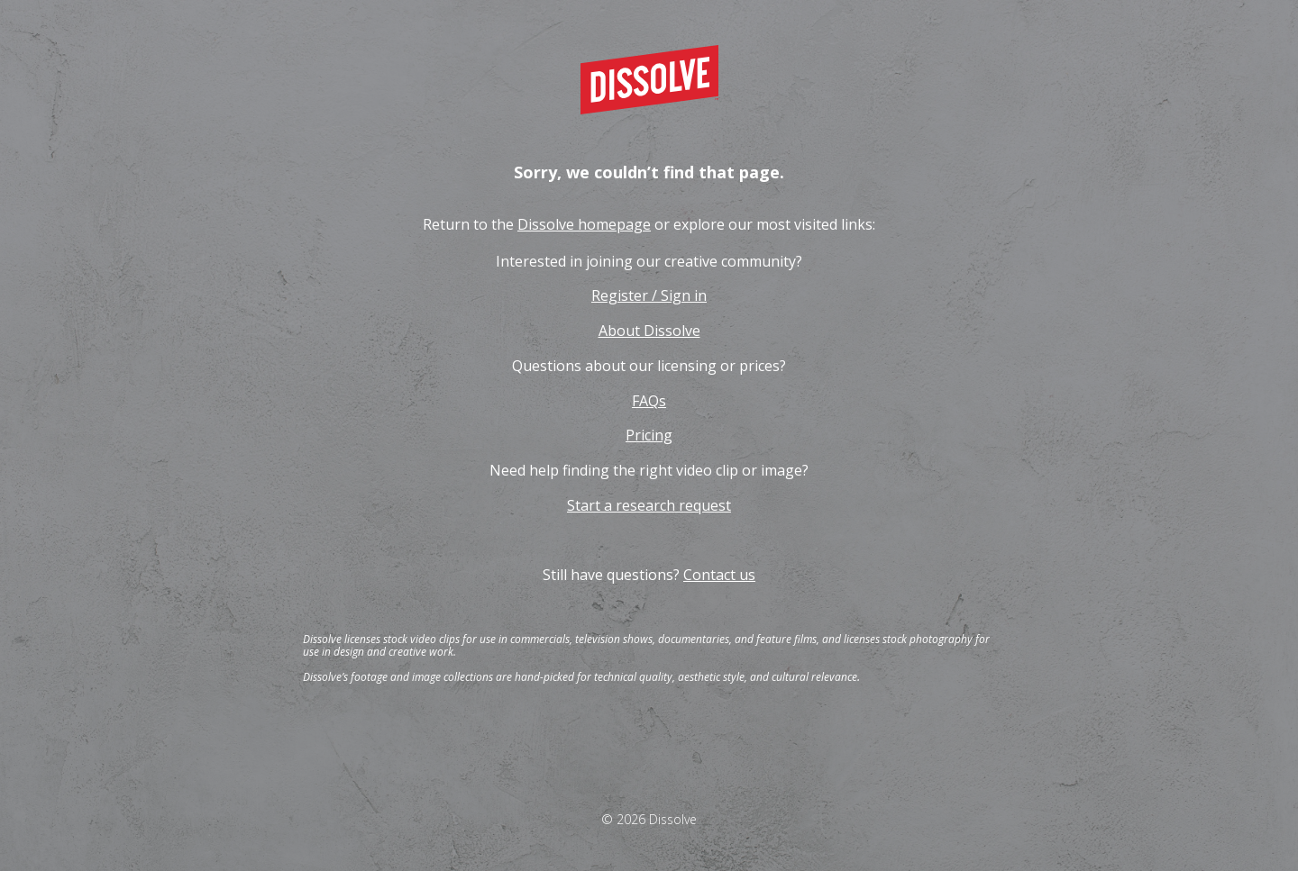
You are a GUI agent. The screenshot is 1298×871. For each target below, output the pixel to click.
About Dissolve (649, 330)
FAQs (649, 401)
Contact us (719, 575)
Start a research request (649, 505)
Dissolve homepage (584, 224)
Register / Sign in (649, 295)
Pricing (649, 435)
